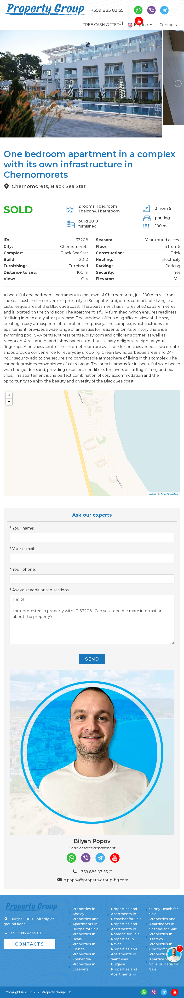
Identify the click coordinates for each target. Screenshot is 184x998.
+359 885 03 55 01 (107, 17)
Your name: (23, 528)
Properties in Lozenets (83, 966)
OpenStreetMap (170, 494)
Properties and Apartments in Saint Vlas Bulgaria (124, 956)
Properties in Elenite (83, 946)
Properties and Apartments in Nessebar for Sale (126, 914)
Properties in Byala (83, 936)
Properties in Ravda (122, 941)
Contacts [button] (29, 944)
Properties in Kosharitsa (83, 956)
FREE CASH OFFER (101, 25)
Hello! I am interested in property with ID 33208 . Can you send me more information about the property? (92, 619)
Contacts (168, 25)
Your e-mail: (23, 549)
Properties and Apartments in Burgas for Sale (85, 924)
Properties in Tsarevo (160, 936)
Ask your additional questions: (40, 590)
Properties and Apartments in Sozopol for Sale (163, 924)
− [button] (9, 402)
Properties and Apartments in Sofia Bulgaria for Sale (163, 961)
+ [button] (9, 395)
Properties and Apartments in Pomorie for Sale (125, 929)
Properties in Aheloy (83, 911)
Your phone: (24, 569)
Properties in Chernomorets (162, 946)
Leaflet (152, 494)
